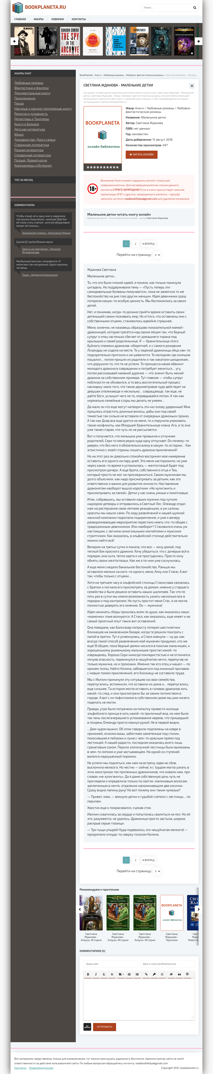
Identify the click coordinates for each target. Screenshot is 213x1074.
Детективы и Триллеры (31, 119)
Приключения (25, 98)
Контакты (79, 19)
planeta (39, 7)
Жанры (39, 19)
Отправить (104, 1026)
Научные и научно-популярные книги (43, 108)
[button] (88, 974)
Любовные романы (160, 108)
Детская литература (29, 129)
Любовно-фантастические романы (158, 109)
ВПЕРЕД (148, 243)
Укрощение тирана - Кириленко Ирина (46, 232)
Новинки (57, 19)
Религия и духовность (31, 114)
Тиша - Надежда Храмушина (40, 274)
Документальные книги (32, 93)
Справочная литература (32, 155)
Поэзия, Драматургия (30, 160)
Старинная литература (31, 145)
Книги (139, 108)
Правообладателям (41, 1067)
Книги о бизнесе (26, 124)
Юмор (18, 134)
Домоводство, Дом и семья (34, 139)
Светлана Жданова (149, 123)
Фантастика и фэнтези (31, 88)
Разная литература (28, 150)
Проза (19, 103)
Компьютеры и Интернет (33, 165)
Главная (20, 19)
